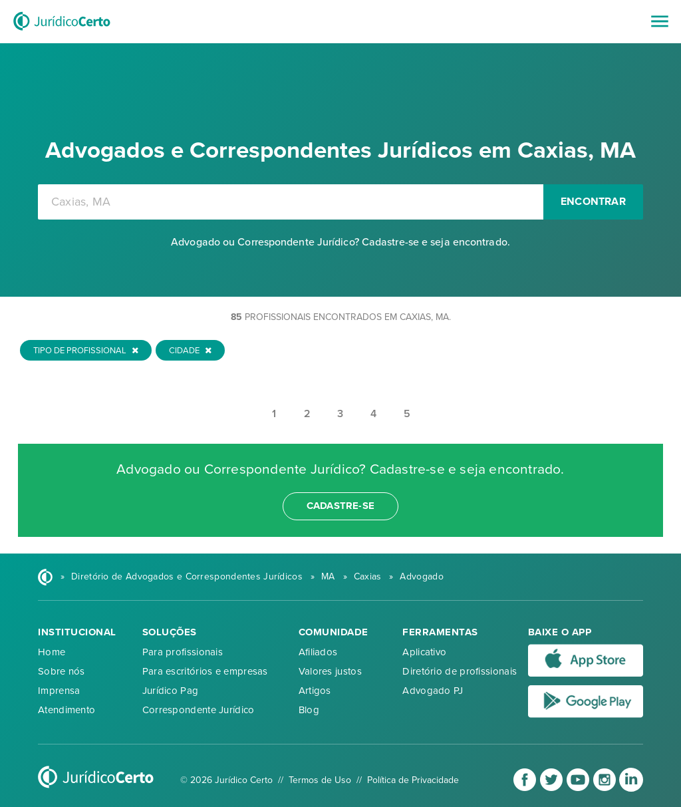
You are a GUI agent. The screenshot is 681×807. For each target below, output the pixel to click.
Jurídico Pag (170, 691)
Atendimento (66, 710)
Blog (309, 710)
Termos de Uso (320, 780)
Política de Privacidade (413, 780)
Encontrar (593, 201)
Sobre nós (61, 671)
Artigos (315, 691)
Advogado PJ (432, 691)
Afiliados (318, 652)
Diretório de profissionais (459, 671)
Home (51, 652)
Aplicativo (424, 652)
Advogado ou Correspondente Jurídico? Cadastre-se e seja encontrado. (340, 242)
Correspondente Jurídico (198, 710)
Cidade (190, 350)
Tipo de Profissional (85, 350)
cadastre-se (340, 506)
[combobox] (290, 202)
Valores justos (330, 671)
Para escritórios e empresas (205, 671)
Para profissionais (182, 652)
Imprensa (59, 691)
